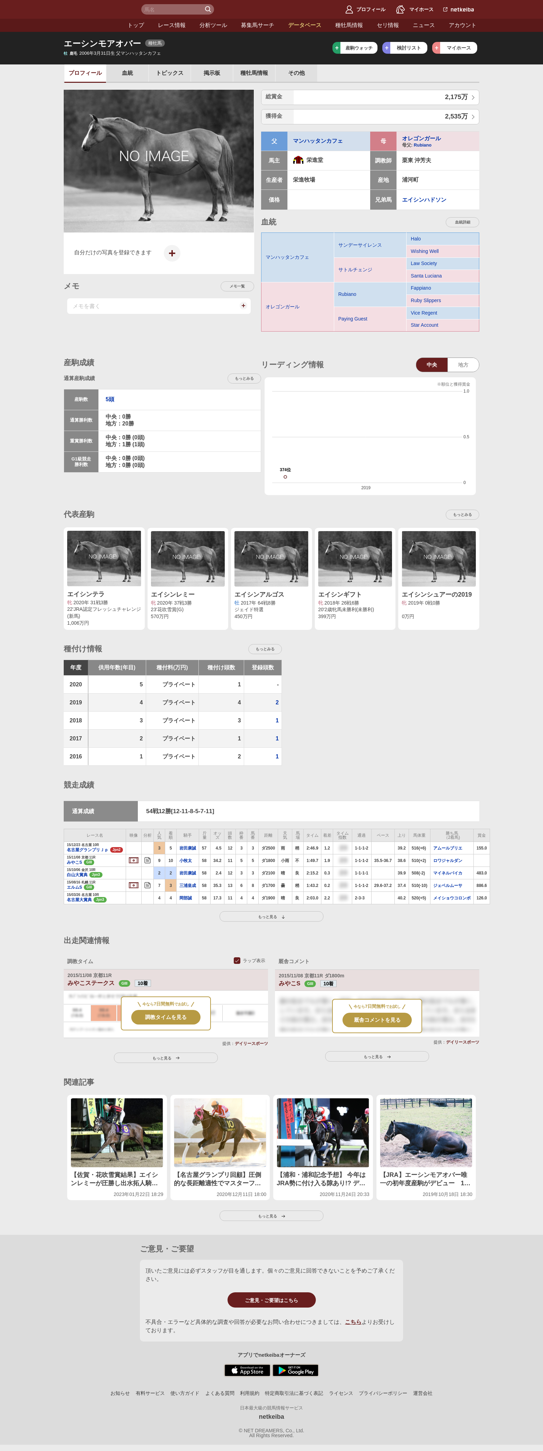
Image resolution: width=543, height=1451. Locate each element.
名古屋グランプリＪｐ (87, 849)
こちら (353, 1322)
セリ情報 (331, 25)
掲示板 (212, 73)
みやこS (74, 862)
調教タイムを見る (166, 1017)
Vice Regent (424, 313)
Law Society (424, 263)
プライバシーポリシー (383, 1393)
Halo (416, 238)
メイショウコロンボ (452, 898)
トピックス (170, 73)
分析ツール (156, 25)
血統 (127, 73)
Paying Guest (352, 319)
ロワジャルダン (447, 860)
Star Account (424, 325)
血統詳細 (462, 222)
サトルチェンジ (355, 269)
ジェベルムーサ (447, 885)
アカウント (406, 25)
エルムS (74, 887)
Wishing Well (425, 251)
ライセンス (341, 1393)
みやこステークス (100, 983)
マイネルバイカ (447, 873)
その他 (296, 73)
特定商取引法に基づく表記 (294, 1393)
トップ (79, 25)
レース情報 (115, 25)
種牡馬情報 (292, 25)
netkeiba (271, 1417)
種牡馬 (254, 73)
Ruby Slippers (426, 300)
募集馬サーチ (200, 25)
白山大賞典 (77, 874)
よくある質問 (219, 1393)
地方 (463, 365)
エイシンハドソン (424, 200)
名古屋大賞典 (79, 899)
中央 (432, 365)
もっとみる (244, 378)
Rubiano (422, 145)
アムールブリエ (447, 848)
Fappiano (421, 288)
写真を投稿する (170, 259)
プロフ (85, 73)
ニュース (367, 25)
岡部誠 (185, 898)
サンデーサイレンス (360, 245)
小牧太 (185, 860)
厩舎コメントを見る (377, 1020)
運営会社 (423, 1393)
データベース (248, 25)
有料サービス (150, 1393)
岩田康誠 (187, 848)
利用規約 (249, 1393)
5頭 (110, 399)
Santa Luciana (426, 276)
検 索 (209, 9)
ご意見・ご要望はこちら (271, 1300)
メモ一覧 (237, 286)
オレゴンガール (421, 138)
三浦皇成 (187, 885)
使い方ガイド (184, 1393)
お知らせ (120, 1393)
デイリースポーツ (251, 1043)
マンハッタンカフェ (318, 141)
